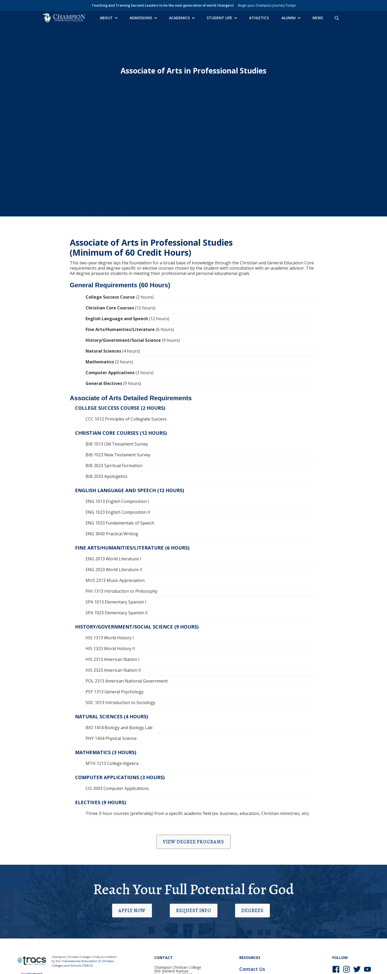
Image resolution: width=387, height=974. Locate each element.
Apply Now (132, 910)
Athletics (259, 17)
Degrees (252, 910)
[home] (64, 17)
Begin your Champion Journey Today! (267, 5)
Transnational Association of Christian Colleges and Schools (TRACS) (83, 963)
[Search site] (336, 18)
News (317, 17)
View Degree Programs (193, 842)
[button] (108, 18)
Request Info (193, 910)
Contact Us (252, 969)
